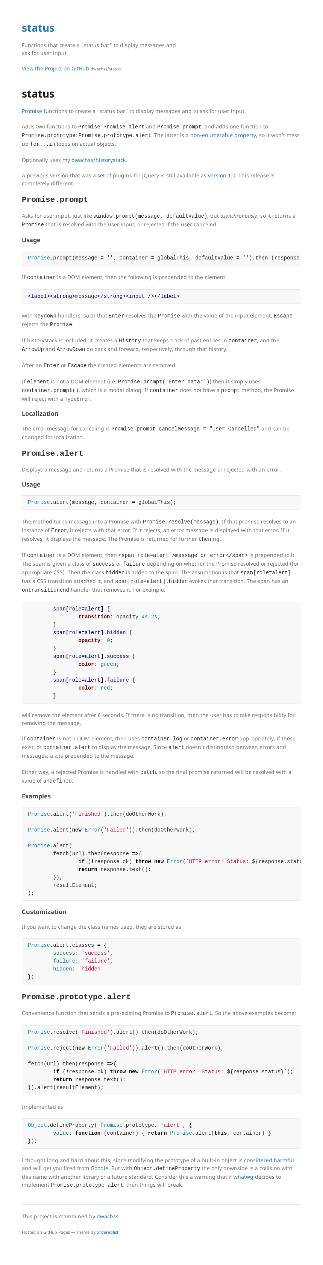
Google (99, 1168)
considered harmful (269, 1160)
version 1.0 (221, 175)
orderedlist (107, 1232)
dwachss (107, 1216)
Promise (32, 110)
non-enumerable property (223, 135)
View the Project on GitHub (71, 68)
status (38, 27)
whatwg (243, 1176)
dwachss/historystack (98, 159)
